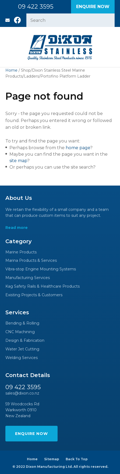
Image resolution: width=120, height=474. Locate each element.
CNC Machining (20, 332)
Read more (16, 227)
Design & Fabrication (24, 340)
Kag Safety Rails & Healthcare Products (42, 286)
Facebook (17, 20)
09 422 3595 (35, 6)
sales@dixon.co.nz (7, 20)
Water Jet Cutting (22, 349)
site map (18, 160)
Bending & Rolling (22, 323)
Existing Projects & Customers (33, 295)
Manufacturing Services (27, 278)
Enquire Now (93, 6)
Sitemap (51, 459)
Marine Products (21, 252)
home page (78, 147)
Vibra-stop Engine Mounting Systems (40, 269)
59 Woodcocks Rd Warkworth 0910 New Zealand (22, 410)
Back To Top (77, 459)
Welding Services (21, 358)
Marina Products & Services (31, 260)
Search (108, 20)
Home (11, 70)
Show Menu (8, 47)
